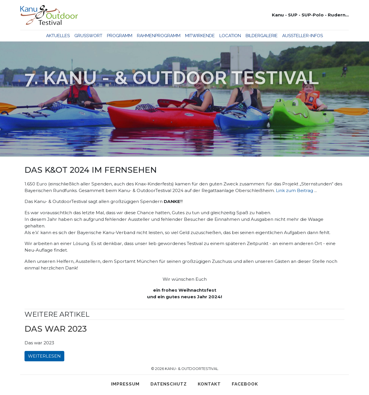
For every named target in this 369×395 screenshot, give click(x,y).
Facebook (245, 384)
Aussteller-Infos (302, 35)
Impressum (125, 384)
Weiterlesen (44, 356)
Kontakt (209, 384)
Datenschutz (168, 384)
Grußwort (88, 35)
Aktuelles (58, 35)
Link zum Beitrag (294, 190)
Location (230, 35)
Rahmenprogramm (158, 35)
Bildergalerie (262, 35)
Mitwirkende (200, 35)
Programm (119, 35)
